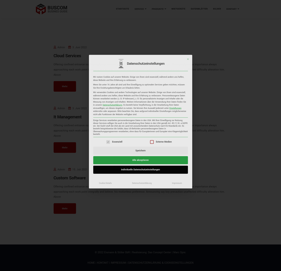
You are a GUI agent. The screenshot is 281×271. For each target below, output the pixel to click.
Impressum (177, 127)
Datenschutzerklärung (112, 49)
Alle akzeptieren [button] (140, 104)
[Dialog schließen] (188, 3)
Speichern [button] (140, 95)
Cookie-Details (105, 127)
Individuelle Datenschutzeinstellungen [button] (140, 114)
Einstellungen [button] (175, 52)
